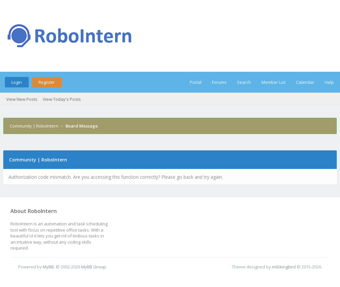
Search (244, 82)
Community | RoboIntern (34, 126)
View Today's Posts (62, 99)
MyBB (48, 267)
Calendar (305, 82)
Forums (219, 82)
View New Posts (21, 99)
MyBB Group (93, 267)
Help (329, 82)
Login (16, 82)
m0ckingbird (284, 267)
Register (46, 82)
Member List (273, 82)
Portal (195, 82)
